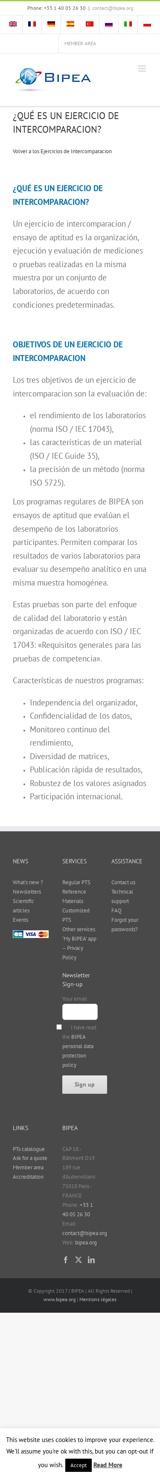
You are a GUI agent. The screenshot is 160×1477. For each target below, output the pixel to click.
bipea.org (86, 1242)
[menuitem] (12, 24)
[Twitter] (78, 1259)
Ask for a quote (30, 1158)
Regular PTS (76, 882)
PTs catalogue (29, 1149)
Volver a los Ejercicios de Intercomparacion (62, 151)
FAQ (116, 910)
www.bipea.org (60, 1299)
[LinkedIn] (91, 1259)
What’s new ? (28, 882)
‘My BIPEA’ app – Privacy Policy (79, 948)
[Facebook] (65, 1259)
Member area (28, 1167)
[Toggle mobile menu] (142, 68)
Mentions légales (97, 1299)
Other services (78, 929)
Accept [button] (78, 1465)
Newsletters (27, 891)
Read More (107, 1465)
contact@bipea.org (112, 8)
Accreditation (28, 1176)
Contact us (123, 882)
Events (20, 919)
